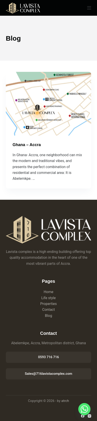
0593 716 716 (48, 357)
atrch (65, 401)
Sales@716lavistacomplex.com (48, 374)
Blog (48, 316)
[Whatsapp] (84, 409)
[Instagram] (89, 416)
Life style (48, 298)
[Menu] (89, 8)
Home (48, 292)
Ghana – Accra (27, 145)
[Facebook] (82, 416)
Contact (48, 309)
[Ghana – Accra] (48, 104)
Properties (48, 304)
